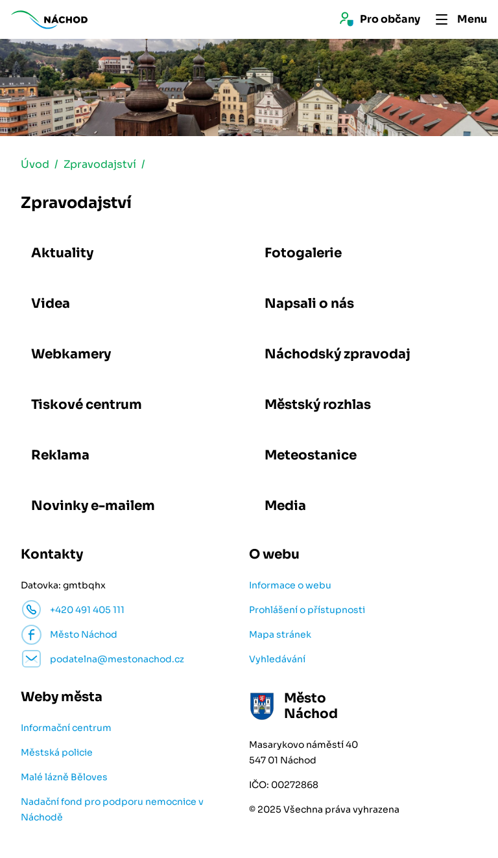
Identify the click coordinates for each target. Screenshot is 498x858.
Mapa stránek (280, 634)
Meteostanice (311, 455)
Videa (50, 304)
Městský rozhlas (318, 405)
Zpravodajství (100, 164)
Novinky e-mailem (93, 506)
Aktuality (62, 253)
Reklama (60, 455)
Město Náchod (83, 634)
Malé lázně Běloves (64, 777)
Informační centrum (66, 728)
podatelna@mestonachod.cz (117, 659)
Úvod (35, 164)
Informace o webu (290, 585)
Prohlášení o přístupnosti (307, 610)
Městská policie (57, 752)
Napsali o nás (309, 304)
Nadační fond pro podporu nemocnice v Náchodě (112, 809)
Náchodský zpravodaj (337, 354)
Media (285, 506)
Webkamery (71, 354)
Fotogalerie (303, 253)
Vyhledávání (277, 659)
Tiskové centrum (86, 405)
